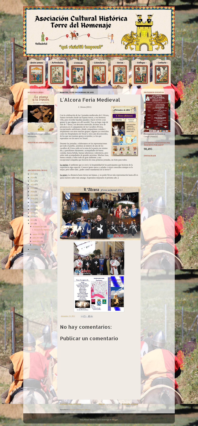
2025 (32, 174)
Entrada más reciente (70, 404)
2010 (32, 249)
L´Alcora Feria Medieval (41, 230)
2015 (32, 209)
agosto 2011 (37, 234)
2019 (32, 195)
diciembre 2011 (38, 227)
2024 (32, 177)
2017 (32, 202)
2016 (32, 206)
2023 (32, 181)
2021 (32, 188)
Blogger (115, 420)
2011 (32, 224)
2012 (32, 220)
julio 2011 (37, 238)
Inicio (102, 404)
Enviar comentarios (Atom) (80, 410)
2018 (32, 199)
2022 (32, 185)
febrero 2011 (37, 245)
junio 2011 (37, 241)
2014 (32, 213)
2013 (32, 216)
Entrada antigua (130, 404)
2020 (32, 192)
